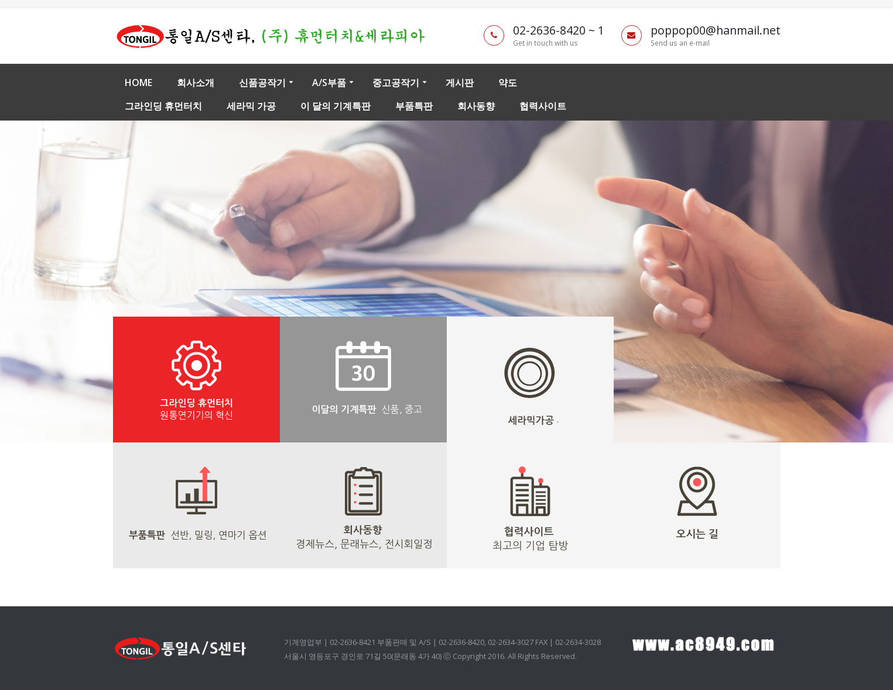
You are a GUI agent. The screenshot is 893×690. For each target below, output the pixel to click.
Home (138, 82)
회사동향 (476, 105)
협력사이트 (542, 105)
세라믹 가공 (251, 105)
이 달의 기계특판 (335, 105)
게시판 (460, 82)
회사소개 (195, 82)
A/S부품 (329, 82)
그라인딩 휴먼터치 (163, 105)
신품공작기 (262, 82)
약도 (507, 82)
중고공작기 (395, 82)
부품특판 (414, 105)
